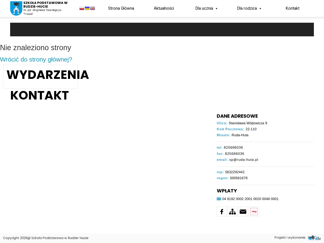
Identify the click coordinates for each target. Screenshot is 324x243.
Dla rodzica (249, 8)
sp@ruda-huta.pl (243, 160)
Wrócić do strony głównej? (36, 59)
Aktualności (164, 8)
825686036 (233, 147)
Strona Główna (121, 8)
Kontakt (292, 8)
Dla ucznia (206, 8)
